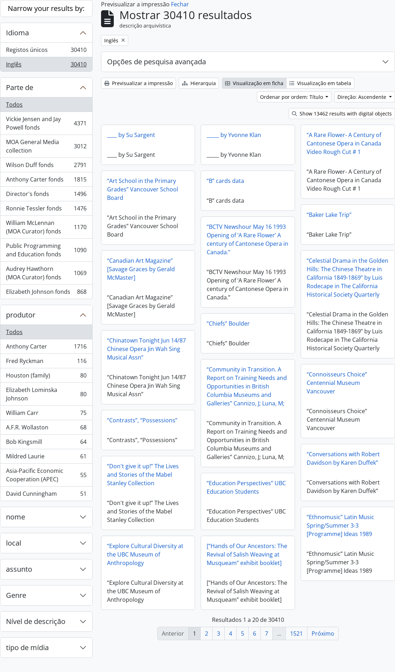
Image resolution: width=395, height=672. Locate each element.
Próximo (323, 633)
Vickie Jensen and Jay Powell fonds (46, 123)
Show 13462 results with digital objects (342, 113)
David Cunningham (46, 495)
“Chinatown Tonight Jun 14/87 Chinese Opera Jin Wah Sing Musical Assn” (146, 349)
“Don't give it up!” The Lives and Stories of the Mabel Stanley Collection (175, 475)
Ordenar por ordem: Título (292, 97)
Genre (16, 595)
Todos (14, 104)
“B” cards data (225, 181)
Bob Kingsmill (46, 443)
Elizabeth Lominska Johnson (46, 394)
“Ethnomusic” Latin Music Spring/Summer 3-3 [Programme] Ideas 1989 (308, 527)
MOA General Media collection (46, 146)
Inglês (46, 65)
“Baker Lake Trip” (329, 215)
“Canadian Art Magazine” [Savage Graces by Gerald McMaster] (141, 269)
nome (15, 517)
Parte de (19, 87)
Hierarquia (199, 83)
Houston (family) (46, 377)
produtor (20, 315)
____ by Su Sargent (131, 135)
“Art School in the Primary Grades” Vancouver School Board (142, 189)
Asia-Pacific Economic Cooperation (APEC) (46, 475)
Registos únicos (46, 51)
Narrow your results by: (46, 8)
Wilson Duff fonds (46, 166)
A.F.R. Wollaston (46, 429)
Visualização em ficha (254, 83)
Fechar (180, 4)
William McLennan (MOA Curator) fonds (46, 227)
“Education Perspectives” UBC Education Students (246, 487)
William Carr (46, 414)
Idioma (17, 32)
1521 (296, 633)
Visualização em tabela (320, 83)
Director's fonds (46, 195)
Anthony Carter (46, 348)
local (13, 543)
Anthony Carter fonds (46, 181)
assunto (19, 569)
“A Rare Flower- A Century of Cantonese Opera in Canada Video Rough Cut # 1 (344, 143)
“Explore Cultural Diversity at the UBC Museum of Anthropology (161, 554)
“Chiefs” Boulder (228, 323)
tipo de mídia (27, 647)
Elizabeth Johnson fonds (46, 293)
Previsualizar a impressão (138, 83)
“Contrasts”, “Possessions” (142, 420)
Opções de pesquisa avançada (156, 61)
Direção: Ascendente (362, 97)
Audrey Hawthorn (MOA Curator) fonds (46, 273)
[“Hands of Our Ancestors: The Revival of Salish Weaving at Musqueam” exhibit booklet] (263, 555)
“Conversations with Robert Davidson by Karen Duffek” (311, 460)
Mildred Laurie (46, 458)
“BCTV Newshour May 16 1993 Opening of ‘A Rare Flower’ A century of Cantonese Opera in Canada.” (247, 239)
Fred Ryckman (46, 362)
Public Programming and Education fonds (46, 250)
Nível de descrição (35, 621)
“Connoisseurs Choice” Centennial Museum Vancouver (337, 385)
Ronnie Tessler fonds (46, 210)
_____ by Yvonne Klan (234, 135)
